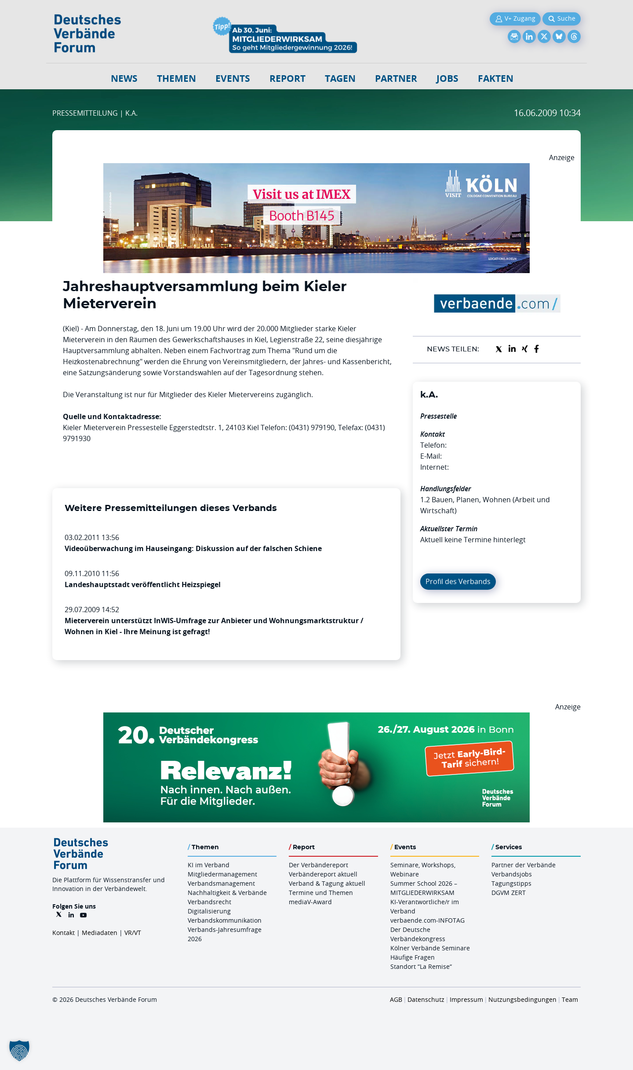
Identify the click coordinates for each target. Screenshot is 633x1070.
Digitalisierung (209, 911)
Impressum (466, 999)
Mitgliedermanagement (222, 874)
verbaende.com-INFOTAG (427, 920)
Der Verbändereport (318, 865)
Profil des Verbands (458, 581)
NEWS (124, 78)
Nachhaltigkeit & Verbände (227, 892)
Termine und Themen (321, 892)
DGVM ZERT (508, 892)
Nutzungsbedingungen (522, 999)
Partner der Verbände (523, 865)
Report (287, 78)
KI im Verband (208, 865)
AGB (396, 999)
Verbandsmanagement (221, 883)
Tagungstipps (511, 883)
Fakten (495, 78)
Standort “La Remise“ (421, 966)
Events (232, 78)
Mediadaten (99, 932)
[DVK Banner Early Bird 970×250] (316, 718)
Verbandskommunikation (225, 920)
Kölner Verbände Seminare (430, 948)
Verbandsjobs (511, 874)
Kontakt (63, 932)
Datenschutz (425, 999)
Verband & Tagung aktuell (327, 883)
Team (570, 999)
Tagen (340, 78)
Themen (176, 78)
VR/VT (132, 932)
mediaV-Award (310, 902)
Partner (396, 78)
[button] (19, 1050)
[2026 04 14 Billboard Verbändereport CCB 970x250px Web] (316, 168)
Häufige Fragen (412, 957)
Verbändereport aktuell (323, 874)
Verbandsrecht (209, 902)
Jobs (447, 78)
